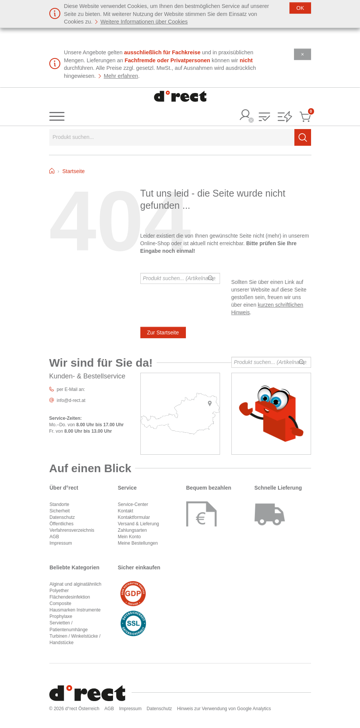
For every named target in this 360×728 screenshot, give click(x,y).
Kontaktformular (134, 517)
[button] (264, 117)
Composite (60, 603)
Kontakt (126, 511)
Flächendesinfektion (70, 597)
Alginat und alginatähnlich (76, 584)
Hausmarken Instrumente (75, 610)
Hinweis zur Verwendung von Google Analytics (224, 708)
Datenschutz (62, 517)
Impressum (61, 543)
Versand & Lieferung (138, 523)
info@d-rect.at (71, 400)
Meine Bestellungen (138, 543)
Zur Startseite (163, 332)
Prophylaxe (61, 616)
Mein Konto (129, 536)
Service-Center (133, 504)
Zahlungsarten (132, 530)
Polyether (59, 590)
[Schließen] (300, 8)
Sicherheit (60, 511)
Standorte (59, 504)
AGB (54, 536)
